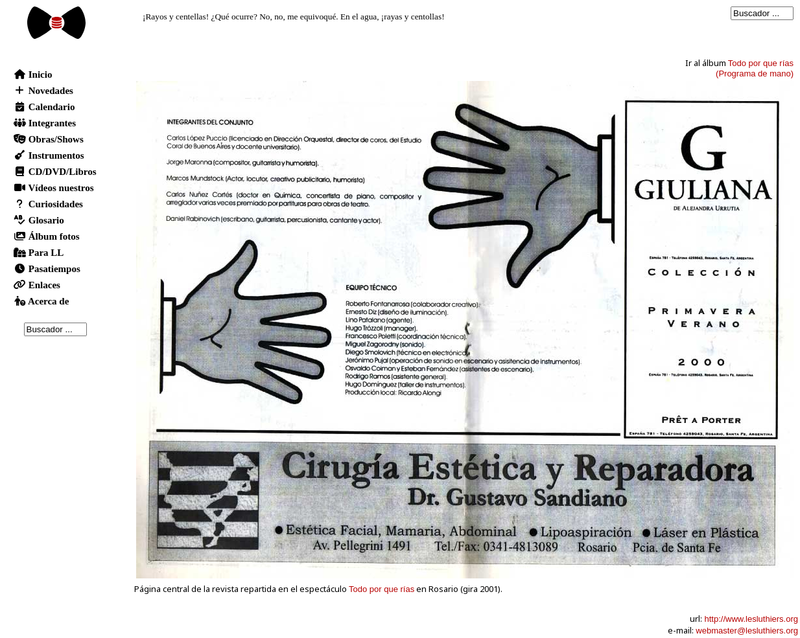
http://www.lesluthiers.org (751, 619)
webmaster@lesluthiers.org (747, 630)
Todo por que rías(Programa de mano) (755, 68)
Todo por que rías (381, 589)
